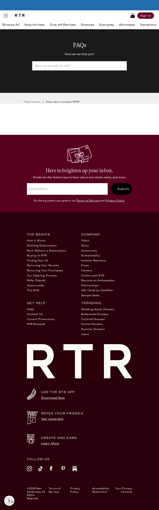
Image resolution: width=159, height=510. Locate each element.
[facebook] (55, 471)
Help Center (32, 101)
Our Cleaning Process (42, 275)
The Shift (33, 290)
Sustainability (90, 255)
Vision (85, 240)
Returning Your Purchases (45, 270)
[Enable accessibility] (9, 501)
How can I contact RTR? (63, 101)
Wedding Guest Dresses (97, 309)
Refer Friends (36, 280)
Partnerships (90, 285)
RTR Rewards (36, 324)
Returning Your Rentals (43, 265)
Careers (86, 270)
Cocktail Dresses (93, 319)
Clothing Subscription (42, 245)
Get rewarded (52, 419)
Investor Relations (93, 260)
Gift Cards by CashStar (97, 290)
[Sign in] (145, 15)
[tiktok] (44, 471)
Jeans (85, 334)
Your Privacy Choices (123, 490)
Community (89, 250)
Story (85, 245)
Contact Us (35, 314)
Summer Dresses (93, 329)
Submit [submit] (123, 189)
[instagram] (32, 471)
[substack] (78, 471)
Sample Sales (90, 295)
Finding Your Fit (37, 260)
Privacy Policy (115, 200)
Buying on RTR (37, 255)
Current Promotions (40, 319)
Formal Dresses (92, 324)
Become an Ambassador (98, 280)
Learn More (50, 443)
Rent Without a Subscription (46, 250)
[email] (67, 189)
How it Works (36, 240)
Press (85, 265)
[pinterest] (66, 471)
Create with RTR (92, 275)
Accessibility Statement (100, 490)
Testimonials (35, 285)
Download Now (53, 398)
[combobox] (79, 65)
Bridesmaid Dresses (94, 314)
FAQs (30, 309)
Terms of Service (88, 200)
